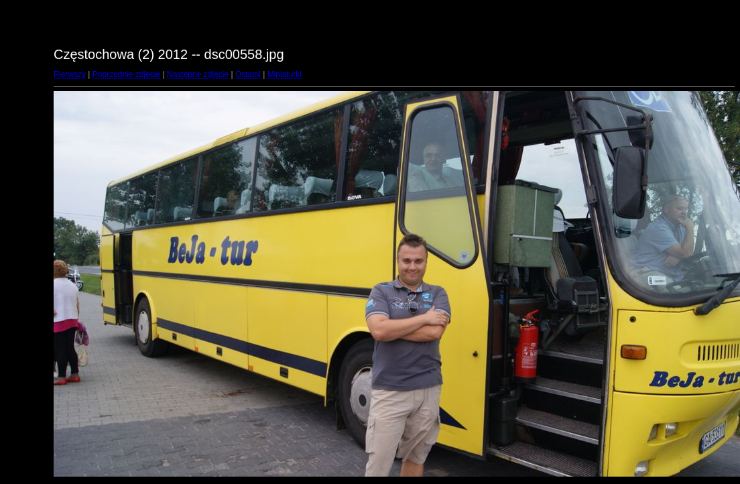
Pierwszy (70, 74)
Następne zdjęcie (198, 74)
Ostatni (248, 74)
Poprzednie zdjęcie (126, 74)
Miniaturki (284, 74)
